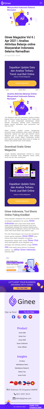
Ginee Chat (33, 240)
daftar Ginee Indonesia (24, 249)
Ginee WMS (27, 236)
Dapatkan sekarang (22, 83)
